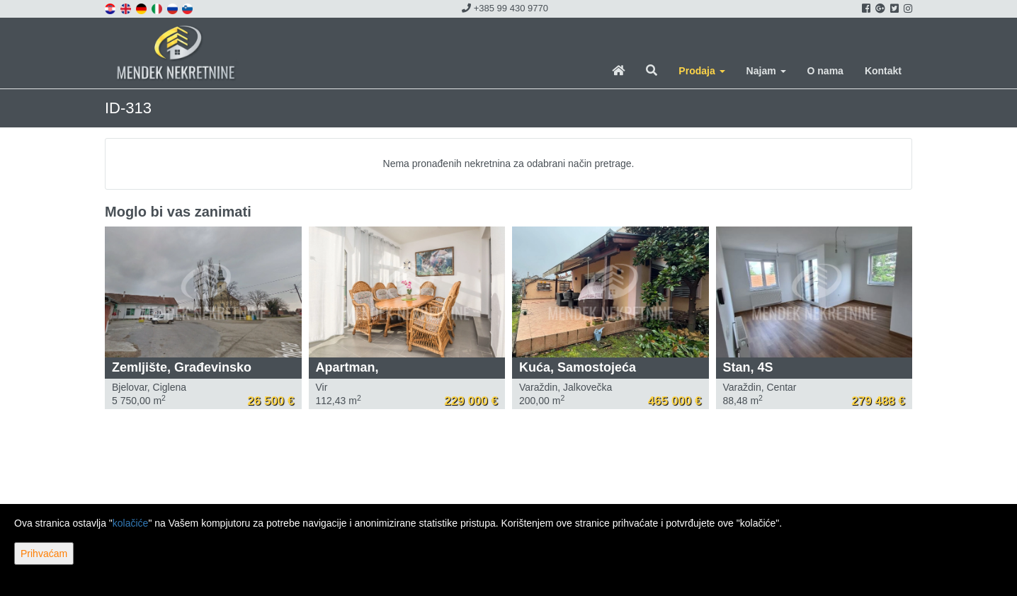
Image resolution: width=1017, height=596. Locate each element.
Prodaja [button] (701, 70)
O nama (825, 70)
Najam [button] (766, 70)
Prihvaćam (44, 553)
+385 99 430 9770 (505, 8)
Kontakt (883, 70)
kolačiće (131, 523)
